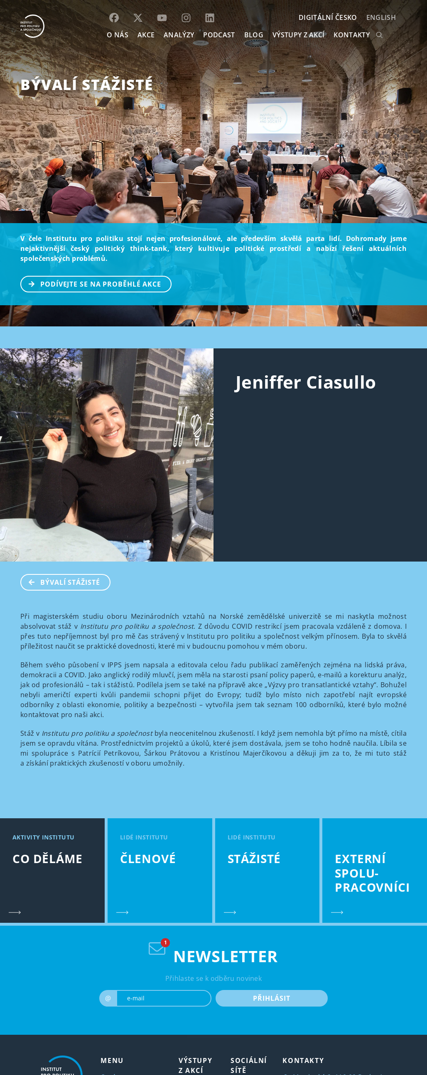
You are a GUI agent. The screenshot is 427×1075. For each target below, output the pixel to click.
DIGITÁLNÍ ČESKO (328, 17)
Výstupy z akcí (298, 34)
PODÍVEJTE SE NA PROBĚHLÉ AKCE (91, 283)
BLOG (253, 34)
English (381, 17)
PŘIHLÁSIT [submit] (271, 998)
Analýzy (179, 34)
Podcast (219, 34)
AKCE (146, 34)
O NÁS (117, 34)
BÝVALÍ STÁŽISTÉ (86, 84)
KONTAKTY (352, 34)
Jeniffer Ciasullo (306, 382)
